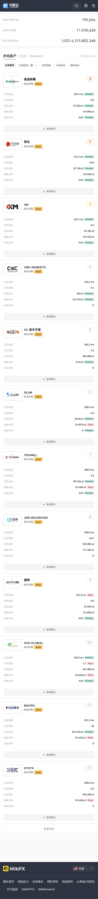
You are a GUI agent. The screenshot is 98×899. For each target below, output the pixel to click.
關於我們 (8, 881)
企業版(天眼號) (86, 881)
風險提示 (23, 881)
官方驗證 (12, 889)
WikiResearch (46, 889)
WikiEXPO (28, 889)
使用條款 (37, 881)
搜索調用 (67, 881)
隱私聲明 (52, 881)
